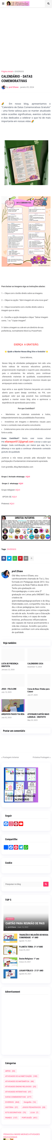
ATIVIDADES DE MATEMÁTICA (19, 1081)
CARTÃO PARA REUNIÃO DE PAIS (25, 923)
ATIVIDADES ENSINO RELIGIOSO (20, 1087)
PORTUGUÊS (29, 1118)
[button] (3, 3)
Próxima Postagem (41, 757)
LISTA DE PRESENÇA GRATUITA (9, 665)
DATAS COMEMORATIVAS (18, 1097)
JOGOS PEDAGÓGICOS (33, 1107)
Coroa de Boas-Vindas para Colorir (38, 690)
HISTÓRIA (11, 1107)
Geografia (30, 1102)
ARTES (10, 1071)
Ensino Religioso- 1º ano (29, 958)
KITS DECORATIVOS (15, 1112)
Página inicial (7, 71)
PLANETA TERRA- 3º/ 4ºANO (31, 947)
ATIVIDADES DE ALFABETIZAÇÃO (21, 1076)
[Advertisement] (26, 37)
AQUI (28, 477)
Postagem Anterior (11, 757)
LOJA (34, 1112)
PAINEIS (11, 1118)
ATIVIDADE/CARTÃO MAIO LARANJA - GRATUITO (38, 715)
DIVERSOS (19, 71)
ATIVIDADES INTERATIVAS (18, 1092)
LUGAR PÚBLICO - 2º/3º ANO (31, 970)
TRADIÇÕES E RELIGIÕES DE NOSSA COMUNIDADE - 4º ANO (33, 936)
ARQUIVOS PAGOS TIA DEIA (12, 714)
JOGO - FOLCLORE (8, 689)
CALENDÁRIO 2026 (35, 663)
